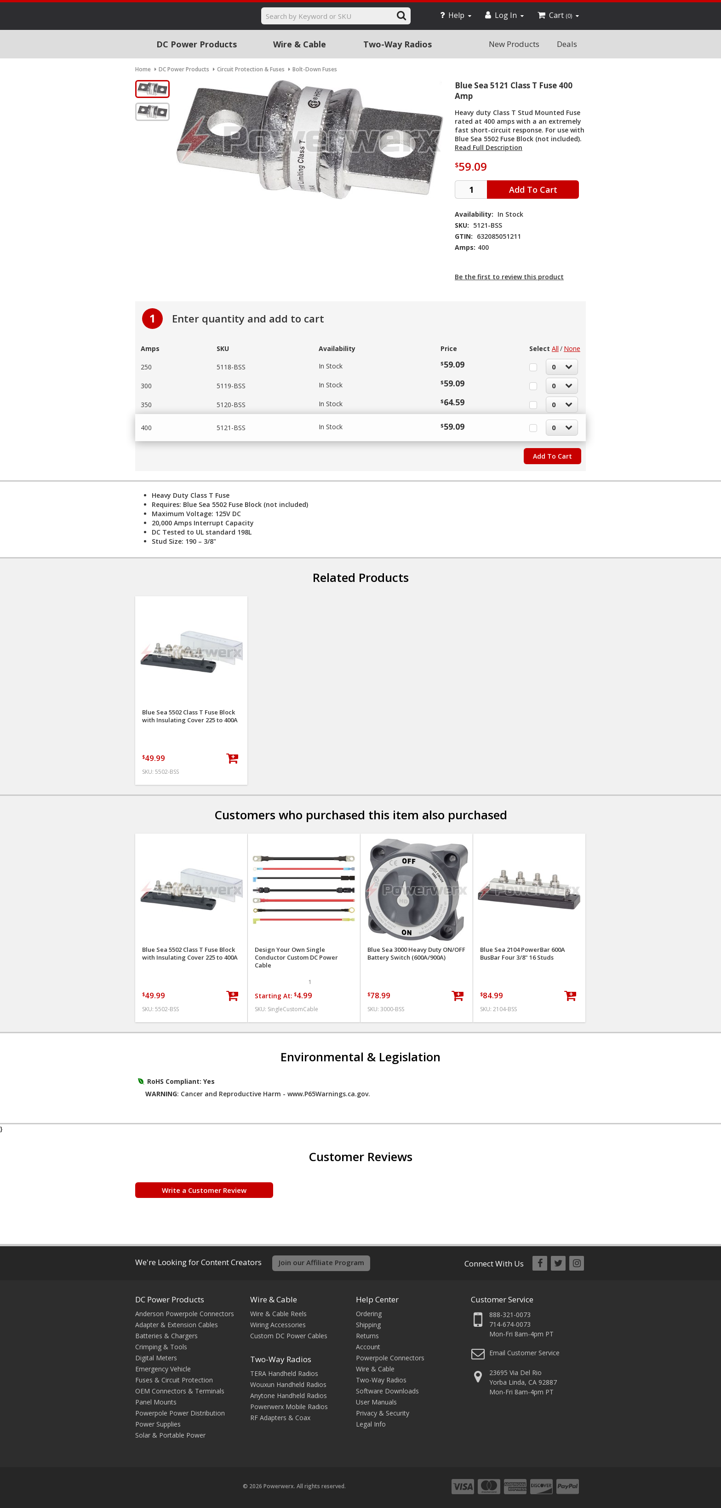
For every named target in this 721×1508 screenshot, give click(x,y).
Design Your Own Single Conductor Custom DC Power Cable (296, 957)
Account (368, 1346)
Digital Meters (156, 1357)
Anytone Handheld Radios (288, 1395)
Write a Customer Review (204, 1190)
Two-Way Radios (397, 44)
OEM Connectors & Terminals (179, 1391)
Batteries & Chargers (166, 1335)
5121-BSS (231, 427)
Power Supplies (158, 1424)
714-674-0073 (510, 1324)
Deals (567, 44)
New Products (514, 44)
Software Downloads (387, 1391)
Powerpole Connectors (390, 1357)
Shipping (368, 1324)
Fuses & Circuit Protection (174, 1380)
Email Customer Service (524, 1352)
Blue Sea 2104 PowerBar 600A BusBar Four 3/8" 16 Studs (522, 953)
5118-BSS (231, 367)
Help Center (377, 1299)
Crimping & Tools (161, 1346)
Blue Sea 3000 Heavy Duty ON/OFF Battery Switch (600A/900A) (416, 953)
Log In (504, 15)
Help (455, 15)
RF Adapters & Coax (280, 1417)
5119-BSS (231, 385)
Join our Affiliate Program (321, 1262)
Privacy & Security (382, 1413)
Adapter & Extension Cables (176, 1324)
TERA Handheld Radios (284, 1373)
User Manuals (376, 1402)
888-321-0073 (510, 1314)
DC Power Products (196, 44)
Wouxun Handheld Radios (288, 1384)
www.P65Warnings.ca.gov (327, 1093)
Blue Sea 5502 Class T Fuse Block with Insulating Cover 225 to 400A (190, 716)
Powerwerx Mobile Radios (289, 1406)
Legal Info (371, 1424)
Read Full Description (488, 147)
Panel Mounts (156, 1402)
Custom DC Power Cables (288, 1335)
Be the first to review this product (509, 276)
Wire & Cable (299, 44)
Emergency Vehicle (163, 1368)
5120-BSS (231, 404)
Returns (367, 1335)
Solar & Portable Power (170, 1435)
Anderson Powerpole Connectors (184, 1313)
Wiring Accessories (278, 1324)
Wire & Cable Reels (278, 1313)
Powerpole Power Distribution (180, 1413)
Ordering (369, 1313)
